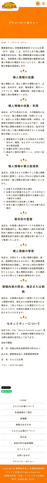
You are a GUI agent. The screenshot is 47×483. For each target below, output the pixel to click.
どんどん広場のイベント (23, 430)
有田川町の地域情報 (23, 443)
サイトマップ (23, 449)
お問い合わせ (23, 455)
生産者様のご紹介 (23, 412)
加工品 (23, 436)
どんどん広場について (23, 406)
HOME (3, 42)
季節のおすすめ (23, 424)
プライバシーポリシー (23, 461)
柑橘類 (23, 418)
